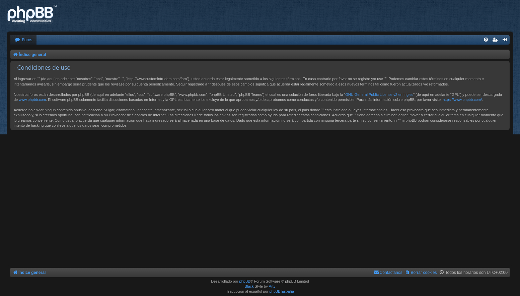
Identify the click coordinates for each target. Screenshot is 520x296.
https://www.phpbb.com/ (462, 100)
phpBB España (281, 291)
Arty (272, 286)
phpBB (244, 281)
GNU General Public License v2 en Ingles (379, 95)
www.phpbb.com (32, 100)
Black (249, 286)
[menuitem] (23, 40)
